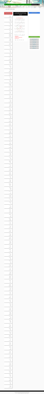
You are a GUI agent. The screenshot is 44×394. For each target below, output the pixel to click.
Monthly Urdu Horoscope (27, 392)
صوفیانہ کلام (34, 44)
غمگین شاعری (34, 43)
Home (5, 4)
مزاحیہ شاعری (34, 41)
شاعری (26, 4)
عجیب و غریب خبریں (12, 4)
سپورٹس (7, 4)
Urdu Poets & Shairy (19, 392)
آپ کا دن (20, 4)
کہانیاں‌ (18, 4)
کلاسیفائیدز (16, 4)
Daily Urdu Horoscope (23, 392)
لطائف (14, 4)
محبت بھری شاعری (34, 39)
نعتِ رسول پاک (34, 46)
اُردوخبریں (9, 4)
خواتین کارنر (23, 4)
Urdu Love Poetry (16, 392)
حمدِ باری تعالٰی (34, 48)
